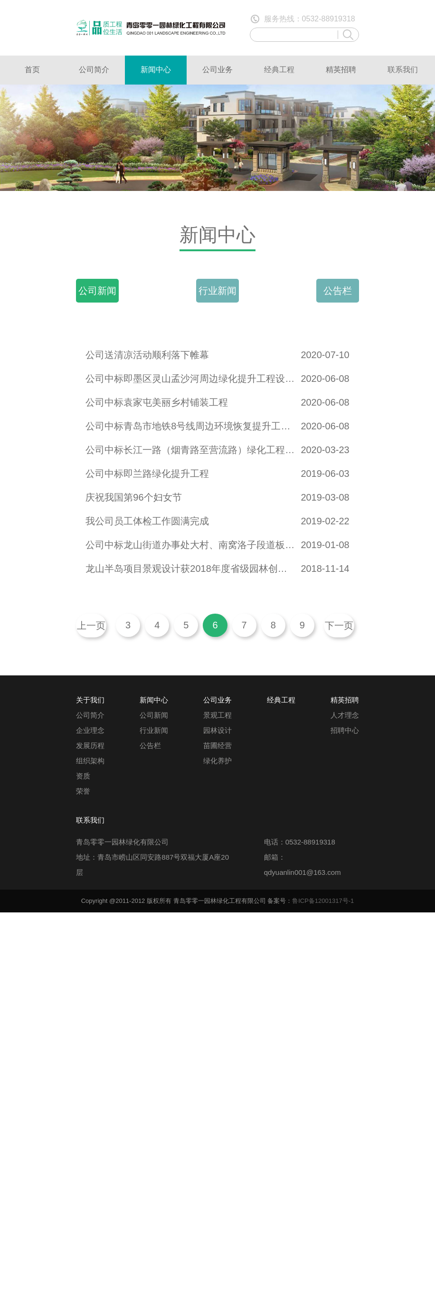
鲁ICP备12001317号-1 (323, 900)
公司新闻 (97, 290)
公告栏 (337, 290)
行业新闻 (217, 290)
